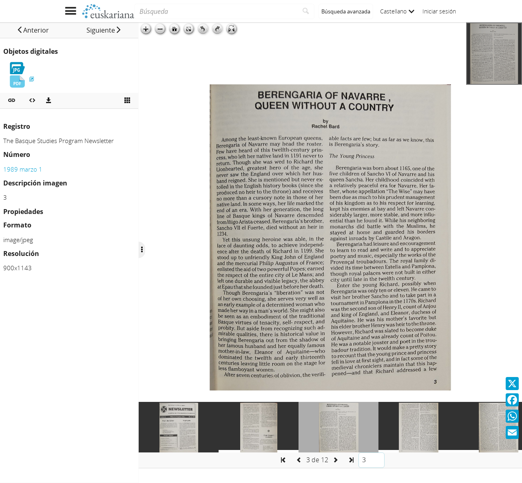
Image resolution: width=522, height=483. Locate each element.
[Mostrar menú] (70, 11)
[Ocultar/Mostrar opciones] (142, 250)
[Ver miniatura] (127, 100)
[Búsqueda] (216, 11)
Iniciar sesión (439, 11)
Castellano (397, 11)
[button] (33, 30)
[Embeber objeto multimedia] (32, 100)
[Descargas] (48, 100)
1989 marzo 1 (22, 169)
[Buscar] (306, 11)
